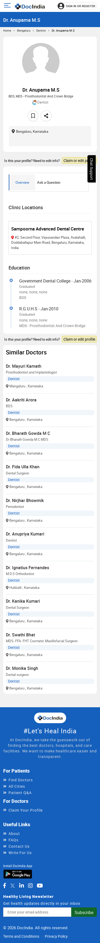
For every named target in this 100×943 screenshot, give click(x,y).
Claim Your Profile (26, 810)
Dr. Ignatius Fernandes (27, 568)
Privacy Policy (56, 936)
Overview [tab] (22, 182)
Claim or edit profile (79, 160)
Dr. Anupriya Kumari (25, 534)
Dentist (41, 30)
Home (7, 30)
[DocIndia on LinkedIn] (21, 885)
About (14, 833)
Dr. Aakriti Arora (21, 400)
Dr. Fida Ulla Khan (22, 467)
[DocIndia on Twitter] (12, 885)
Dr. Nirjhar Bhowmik (25, 500)
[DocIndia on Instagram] (30, 885)
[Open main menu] (8, 6)
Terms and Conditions (21, 936)
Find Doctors (21, 779)
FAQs (13, 839)
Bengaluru (23, 30)
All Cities (17, 786)
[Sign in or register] (77, 6)
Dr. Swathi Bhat (20, 635)
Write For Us (20, 852)
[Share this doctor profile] (46, 115)
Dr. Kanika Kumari (23, 601)
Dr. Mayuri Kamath (23, 366)
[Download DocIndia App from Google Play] (17, 873)
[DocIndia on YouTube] (40, 885)
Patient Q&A (20, 792)
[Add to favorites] (33, 115)
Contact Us (19, 846)
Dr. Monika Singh (22, 668)
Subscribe (84, 912)
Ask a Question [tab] (48, 182)
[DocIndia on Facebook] (4, 885)
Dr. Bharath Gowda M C (28, 433)
